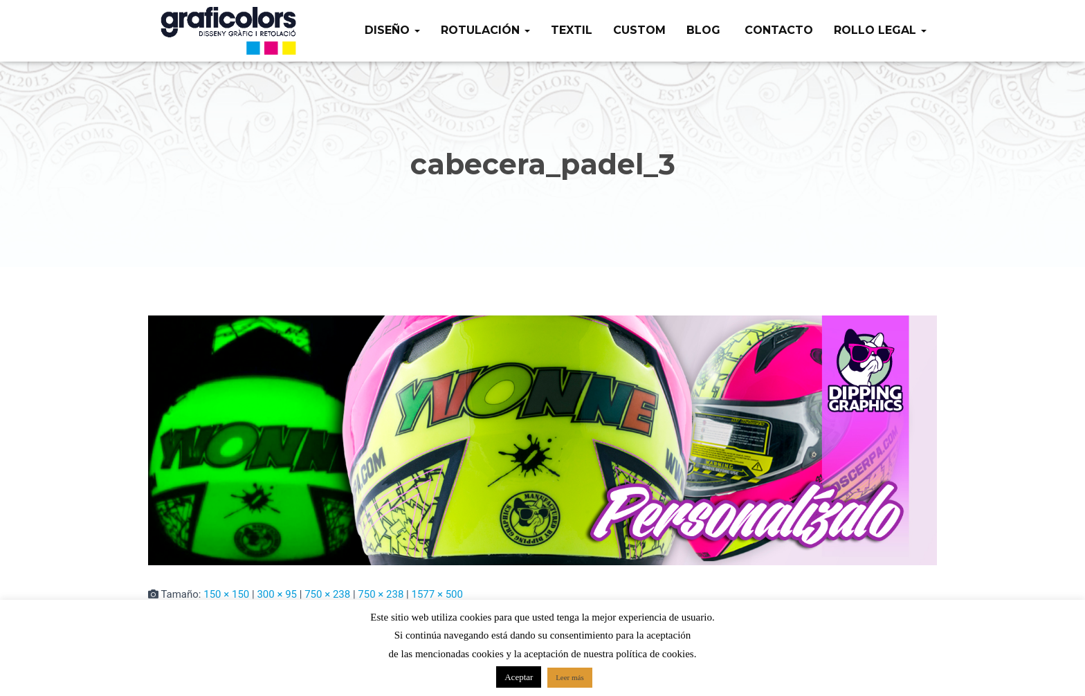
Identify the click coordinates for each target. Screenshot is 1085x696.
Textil (571, 30)
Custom (639, 30)
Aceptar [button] (518, 677)
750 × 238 (327, 594)
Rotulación (485, 30)
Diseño (392, 30)
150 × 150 (226, 594)
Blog (703, 30)
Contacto (777, 30)
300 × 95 (277, 594)
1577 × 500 (436, 594)
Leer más (570, 677)
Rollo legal (880, 30)
